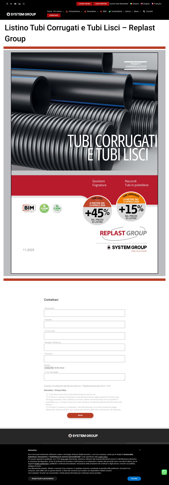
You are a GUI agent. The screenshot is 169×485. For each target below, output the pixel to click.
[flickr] (11, 4)
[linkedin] (19, 4)
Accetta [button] (134, 478)
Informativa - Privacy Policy (55, 390)
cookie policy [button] (102, 457)
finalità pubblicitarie (42, 464)
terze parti (64, 459)
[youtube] (15, 4)
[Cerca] (144, 11)
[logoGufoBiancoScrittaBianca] (21, 13)
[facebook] (7, 4)
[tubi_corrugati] (84, 53)
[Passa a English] (145, 3)
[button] (140, 450)
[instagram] (23, 4)
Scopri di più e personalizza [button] (42, 478)
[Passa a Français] (156, 3)
